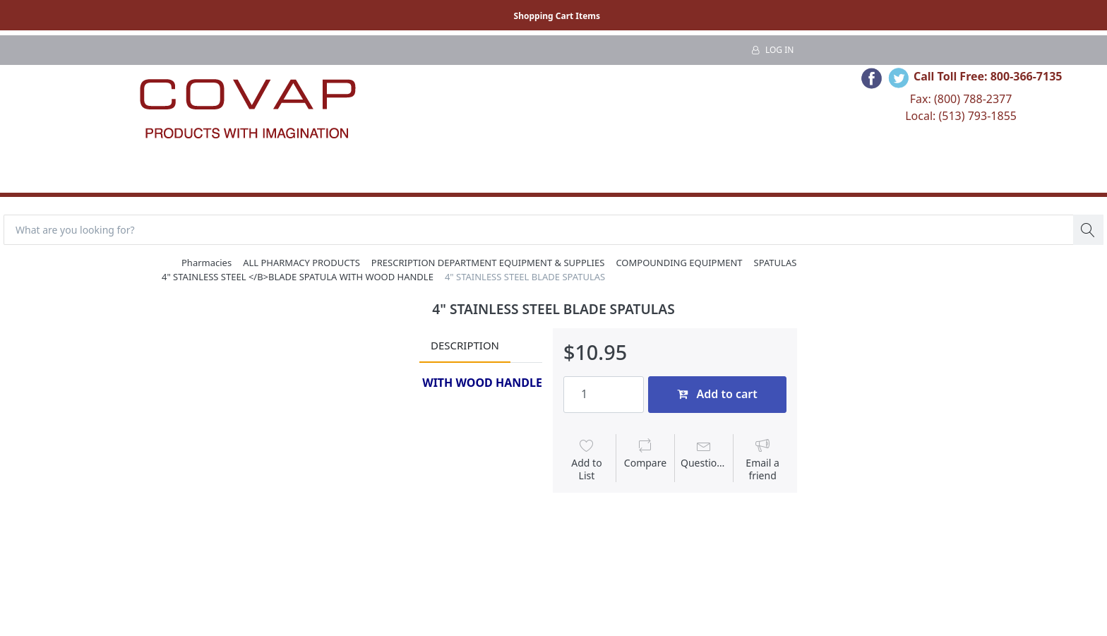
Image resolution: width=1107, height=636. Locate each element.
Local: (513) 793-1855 (961, 116)
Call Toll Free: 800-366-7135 (988, 76)
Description (465, 345)
